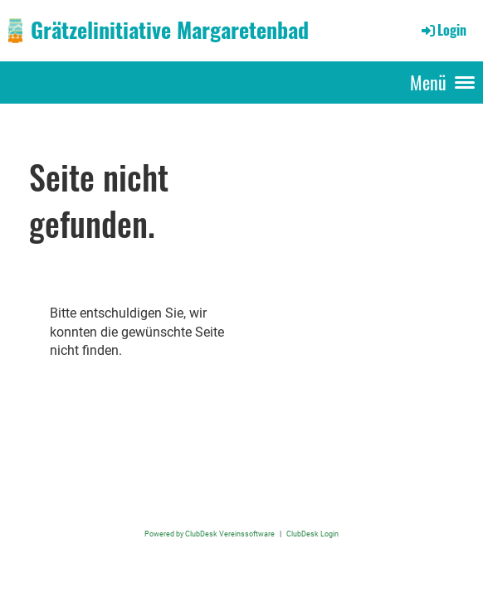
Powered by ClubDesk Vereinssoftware (209, 533)
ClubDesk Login (312, 533)
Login (442, 30)
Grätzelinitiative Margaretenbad (170, 30)
